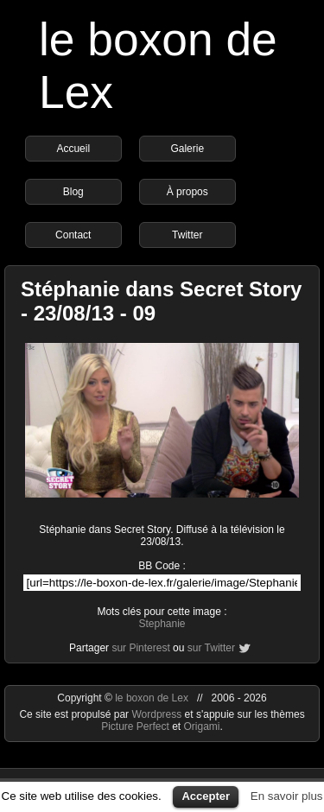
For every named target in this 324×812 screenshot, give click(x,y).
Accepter (205, 796)
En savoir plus (287, 796)
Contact (73, 235)
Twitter (187, 235)
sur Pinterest (140, 648)
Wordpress (157, 714)
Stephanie (161, 624)
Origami (202, 726)
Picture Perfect (135, 726)
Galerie (187, 149)
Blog (73, 192)
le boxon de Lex (151, 698)
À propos (187, 192)
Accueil (73, 149)
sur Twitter (211, 648)
